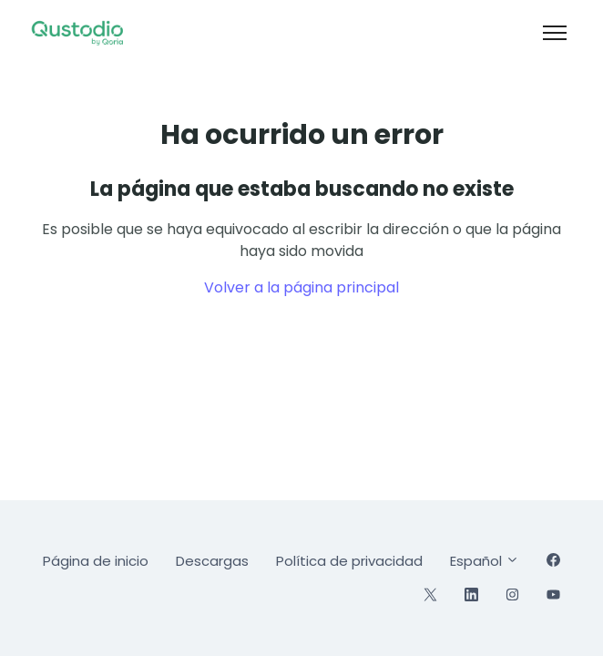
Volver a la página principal (301, 287)
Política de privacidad (349, 560)
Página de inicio (95, 560)
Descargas (212, 560)
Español (484, 560)
